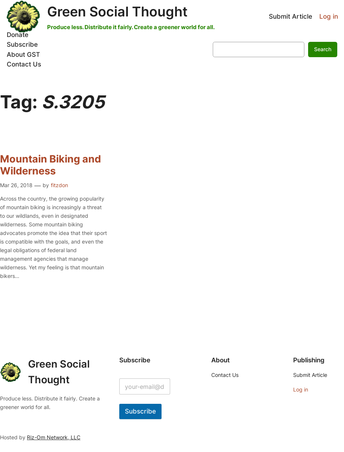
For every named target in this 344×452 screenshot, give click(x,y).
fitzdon (59, 185)
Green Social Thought (117, 11)
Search (322, 49)
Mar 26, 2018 (16, 185)
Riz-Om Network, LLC (53, 437)
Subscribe (140, 411)
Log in (328, 16)
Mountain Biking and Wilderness (50, 165)
